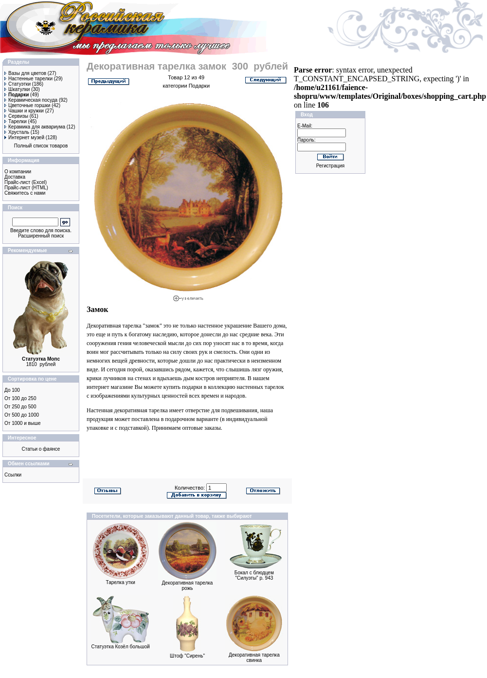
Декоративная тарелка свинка (254, 657)
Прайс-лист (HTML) (26, 187)
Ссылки (12, 474)
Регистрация (330, 165)
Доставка (14, 177)
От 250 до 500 (20, 406)
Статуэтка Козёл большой (120, 646)
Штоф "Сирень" (187, 656)
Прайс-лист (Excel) (25, 182)
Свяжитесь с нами (24, 193)
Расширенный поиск (41, 235)
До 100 (12, 390)
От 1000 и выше (22, 423)
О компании (17, 171)
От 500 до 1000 (21, 415)
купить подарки (182, 387)
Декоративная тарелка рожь (187, 585)
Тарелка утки (120, 582)
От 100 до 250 (20, 398)
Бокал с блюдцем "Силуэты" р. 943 (254, 575)
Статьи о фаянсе (41, 449)
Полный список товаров (41, 145)
